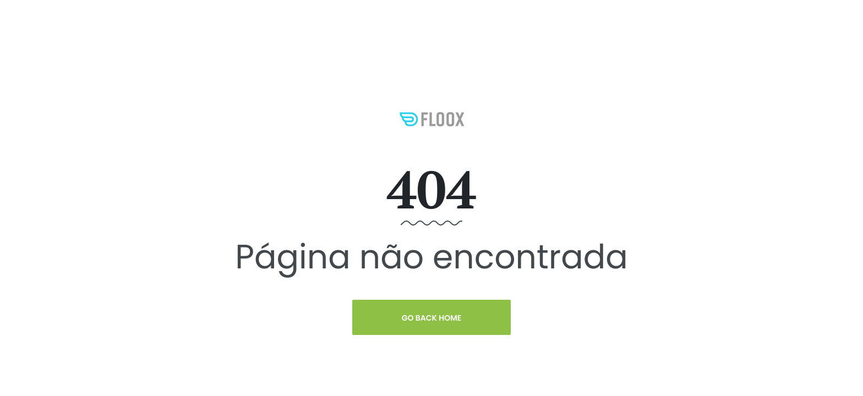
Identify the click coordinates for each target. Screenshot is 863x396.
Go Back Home (432, 317)
